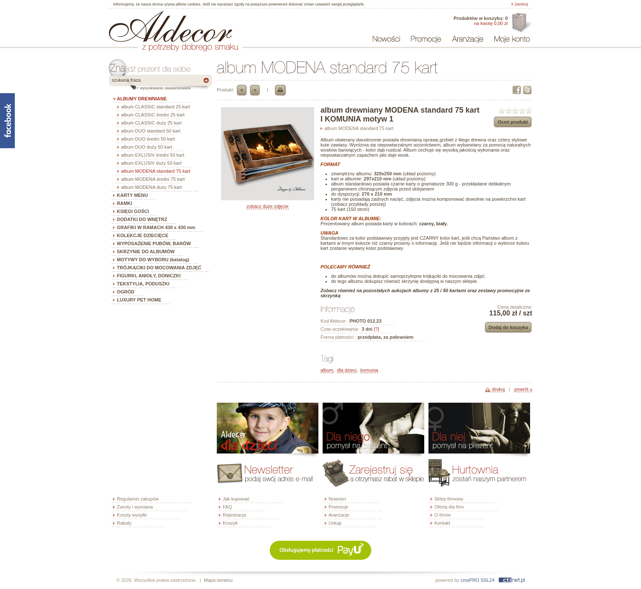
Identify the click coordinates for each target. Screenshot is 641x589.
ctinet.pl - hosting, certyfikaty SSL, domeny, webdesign (512, 580)
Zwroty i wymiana (135, 506)
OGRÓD (126, 291)
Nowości (337, 498)
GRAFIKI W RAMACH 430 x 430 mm (156, 227)
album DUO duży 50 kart (146, 146)
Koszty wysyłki (132, 514)
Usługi (335, 522)
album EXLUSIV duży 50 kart (151, 163)
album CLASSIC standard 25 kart (155, 106)
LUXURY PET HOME (139, 299)
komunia (369, 370)
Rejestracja (234, 514)
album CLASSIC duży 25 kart (151, 122)
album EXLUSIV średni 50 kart (152, 155)
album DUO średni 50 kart (148, 138)
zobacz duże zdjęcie (267, 206)
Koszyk (230, 522)
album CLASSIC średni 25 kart (153, 114)
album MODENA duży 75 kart (151, 187)
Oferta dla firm (521, 23)
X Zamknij (519, 4)
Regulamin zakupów (138, 498)
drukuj (498, 389)
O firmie (442, 514)
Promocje (338, 506)
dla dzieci (346, 370)
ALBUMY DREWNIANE (142, 98)
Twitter (527, 90)
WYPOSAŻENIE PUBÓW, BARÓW (154, 243)
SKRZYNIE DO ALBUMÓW (145, 251)
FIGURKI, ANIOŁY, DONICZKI (149, 275)
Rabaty (124, 522)
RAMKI (124, 203)
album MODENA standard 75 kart (155, 171)
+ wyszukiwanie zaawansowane (164, 88)
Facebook (517, 90)
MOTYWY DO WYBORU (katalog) (153, 259)
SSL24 (488, 580)
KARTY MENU (132, 195)
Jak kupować (236, 498)
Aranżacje (339, 514)
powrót (521, 389)
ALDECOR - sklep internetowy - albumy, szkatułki (170, 26)
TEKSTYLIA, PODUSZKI (143, 283)
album (326, 370)
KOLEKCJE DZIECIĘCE (143, 235)
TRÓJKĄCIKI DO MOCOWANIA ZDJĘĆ (159, 267)
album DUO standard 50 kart (150, 130)
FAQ (227, 506)
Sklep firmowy (448, 498)
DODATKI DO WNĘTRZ (142, 219)
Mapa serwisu (218, 580)
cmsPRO (470, 580)
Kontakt (442, 522)
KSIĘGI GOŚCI (133, 211)
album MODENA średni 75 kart (153, 179)
